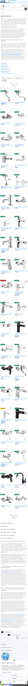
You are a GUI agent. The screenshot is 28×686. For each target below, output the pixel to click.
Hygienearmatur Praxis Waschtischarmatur (19, 292)
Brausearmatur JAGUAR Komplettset (5, 334)
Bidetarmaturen (4, 63)
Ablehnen (14, 681)
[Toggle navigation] (1, 5)
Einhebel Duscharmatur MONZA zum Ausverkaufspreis (7, 145)
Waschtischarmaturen (18, 36)
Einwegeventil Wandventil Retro (7, 102)
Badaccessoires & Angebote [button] (7, 535)
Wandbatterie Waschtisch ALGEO (20, 377)
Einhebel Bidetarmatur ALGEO (20, 248)
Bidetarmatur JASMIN (19, 313)
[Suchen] (13, 9)
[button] (22, 6)
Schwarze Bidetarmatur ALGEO (21, 419)
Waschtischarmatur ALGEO (20, 227)
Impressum (4, 672)
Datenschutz (9, 672)
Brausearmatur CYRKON (5, 123)
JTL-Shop (16, 684)
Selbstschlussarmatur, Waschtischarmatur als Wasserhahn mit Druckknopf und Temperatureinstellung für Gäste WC (7, 271)
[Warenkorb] (26, 6)
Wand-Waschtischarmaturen (6, 73)
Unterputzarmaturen (5, 66)
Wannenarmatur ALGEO (5, 505)
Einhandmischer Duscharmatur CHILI (21, 166)
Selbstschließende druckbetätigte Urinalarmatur (6, 186)
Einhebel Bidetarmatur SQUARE (21, 398)
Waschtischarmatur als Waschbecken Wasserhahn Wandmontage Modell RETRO (6, 356)
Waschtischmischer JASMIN (20, 355)
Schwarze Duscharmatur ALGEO (5, 377)
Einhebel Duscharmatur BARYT (21, 206)
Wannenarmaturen (4, 68)
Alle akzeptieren (14, 675)
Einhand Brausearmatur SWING (7, 441)
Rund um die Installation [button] (7, 538)
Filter (3, 78)
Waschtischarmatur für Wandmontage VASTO (19, 145)
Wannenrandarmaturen (5, 69)
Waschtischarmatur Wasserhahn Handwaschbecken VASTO (6, 166)
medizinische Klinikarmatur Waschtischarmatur (6, 420)
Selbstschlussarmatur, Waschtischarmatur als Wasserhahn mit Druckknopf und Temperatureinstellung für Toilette (7, 249)
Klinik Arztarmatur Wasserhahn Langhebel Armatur (7, 228)
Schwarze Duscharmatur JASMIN (5, 485)
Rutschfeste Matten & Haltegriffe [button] (8, 532)
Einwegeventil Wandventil (20, 102)
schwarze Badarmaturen (5, 571)
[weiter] (26, 86)
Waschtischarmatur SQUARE (6, 313)
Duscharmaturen (4, 64)
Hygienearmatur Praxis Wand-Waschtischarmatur (6, 463)
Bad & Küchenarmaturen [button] (7, 523)
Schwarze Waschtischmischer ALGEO (20, 334)
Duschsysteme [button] (4, 526)
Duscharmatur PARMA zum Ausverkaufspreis (20, 124)
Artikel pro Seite (18, 78)
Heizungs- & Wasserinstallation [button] (8, 529)
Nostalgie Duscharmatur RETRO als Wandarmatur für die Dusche (21, 506)
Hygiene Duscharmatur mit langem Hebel (20, 442)
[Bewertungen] (3, 103)
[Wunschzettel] (24, 6)
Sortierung (9, 78)
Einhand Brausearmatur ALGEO (21, 270)
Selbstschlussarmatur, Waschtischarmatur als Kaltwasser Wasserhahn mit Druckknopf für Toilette (6, 207)
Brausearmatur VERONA (5, 291)
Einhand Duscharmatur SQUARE (5, 399)
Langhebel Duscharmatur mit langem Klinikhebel (20, 463)
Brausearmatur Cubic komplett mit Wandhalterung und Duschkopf (21, 186)
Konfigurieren (14, 678)
